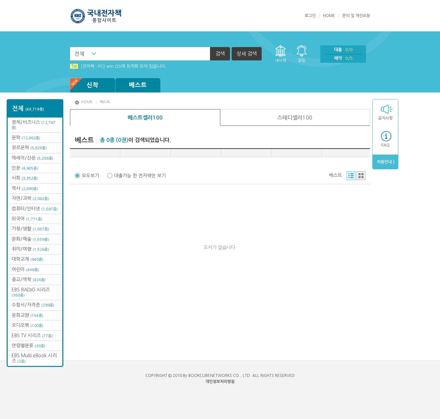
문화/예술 (30, 239)
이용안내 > (385, 162)
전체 (79, 53)
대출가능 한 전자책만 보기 (140, 175)
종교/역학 (29, 279)
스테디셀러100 (294, 117)
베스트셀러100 (145, 117)
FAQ (385, 145)
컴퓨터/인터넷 (35, 208)
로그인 (310, 16)
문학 (26, 137)
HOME (329, 16)
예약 (343, 58)
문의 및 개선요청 (356, 16)
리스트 (351, 175)
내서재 (280, 60)
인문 (25, 168)
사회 (25, 178)
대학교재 (27, 259)
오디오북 (27, 325)
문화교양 (27, 315)
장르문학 (29, 147)
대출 (343, 49)
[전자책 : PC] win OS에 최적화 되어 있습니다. (118, 66)
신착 (84, 85)
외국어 (27, 218)
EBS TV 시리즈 (32, 335)
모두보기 (90, 175)
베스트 (138, 85)
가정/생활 (30, 228)
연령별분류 (28, 345)
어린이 (25, 269)
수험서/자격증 (33, 304)
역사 (25, 188)
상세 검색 (247, 53)
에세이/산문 (32, 158)
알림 (301, 60)
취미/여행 (30, 249)
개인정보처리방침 (220, 382)
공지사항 (385, 118)
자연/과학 (30, 198)
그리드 (361, 175)
